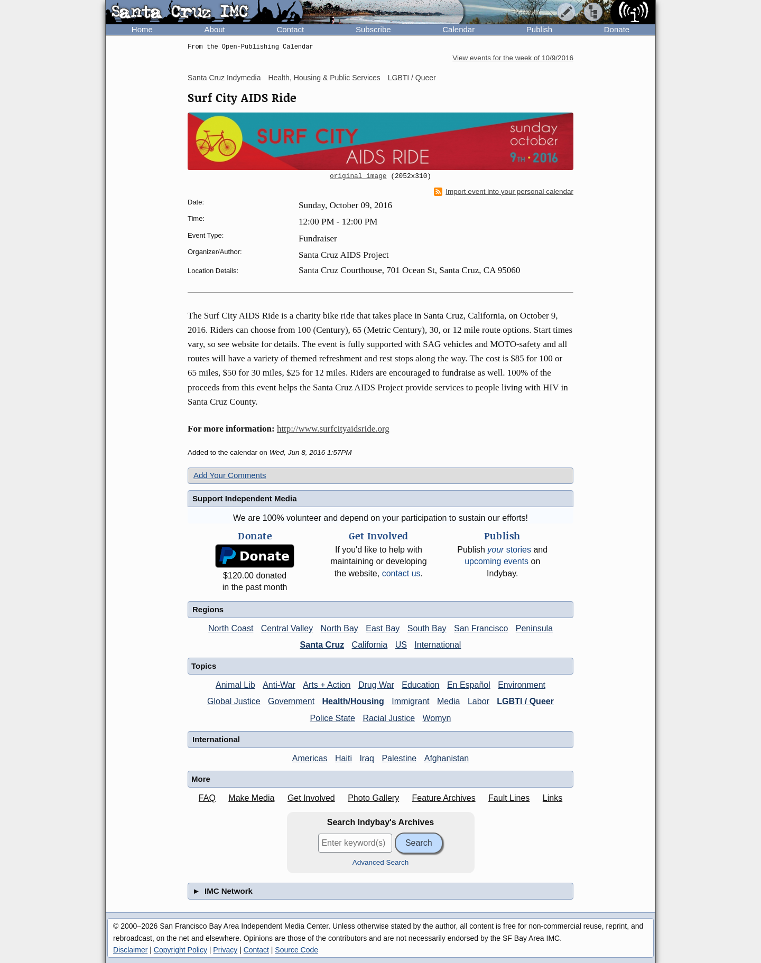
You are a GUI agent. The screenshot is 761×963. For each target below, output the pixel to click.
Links (552, 797)
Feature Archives (444, 797)
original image (358, 176)
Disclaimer (130, 950)
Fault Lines (509, 797)
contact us (401, 573)
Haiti (343, 758)
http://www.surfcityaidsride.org (333, 429)
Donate (616, 29)
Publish (539, 29)
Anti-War (279, 684)
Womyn (437, 718)
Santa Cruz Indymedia (224, 77)
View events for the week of (512, 58)
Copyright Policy (180, 950)
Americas (310, 758)
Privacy (225, 950)
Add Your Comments (229, 475)
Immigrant (410, 701)
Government (291, 701)
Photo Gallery (373, 797)
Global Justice (234, 701)
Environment (521, 684)
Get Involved (311, 797)
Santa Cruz (322, 644)
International (437, 644)
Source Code (296, 950)
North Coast (230, 628)
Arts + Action (326, 684)
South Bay (427, 628)
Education (420, 684)
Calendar (458, 29)
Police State (332, 718)
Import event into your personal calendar (503, 192)
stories (509, 549)
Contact (290, 29)
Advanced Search (380, 862)
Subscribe (373, 29)
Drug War (376, 684)
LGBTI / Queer (412, 77)
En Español (468, 684)
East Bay (383, 628)
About (215, 29)
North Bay (339, 628)
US (401, 644)
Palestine (399, 758)
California (370, 644)
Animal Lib (235, 684)
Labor (478, 701)
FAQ (207, 797)
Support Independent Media (244, 498)
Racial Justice (389, 718)
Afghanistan (446, 758)
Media (448, 701)
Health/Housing (353, 701)
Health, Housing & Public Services (324, 77)
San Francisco (481, 628)
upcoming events (496, 561)
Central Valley (287, 628)
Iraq (366, 758)
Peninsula (534, 628)
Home (142, 29)
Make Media (251, 797)
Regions (208, 609)
